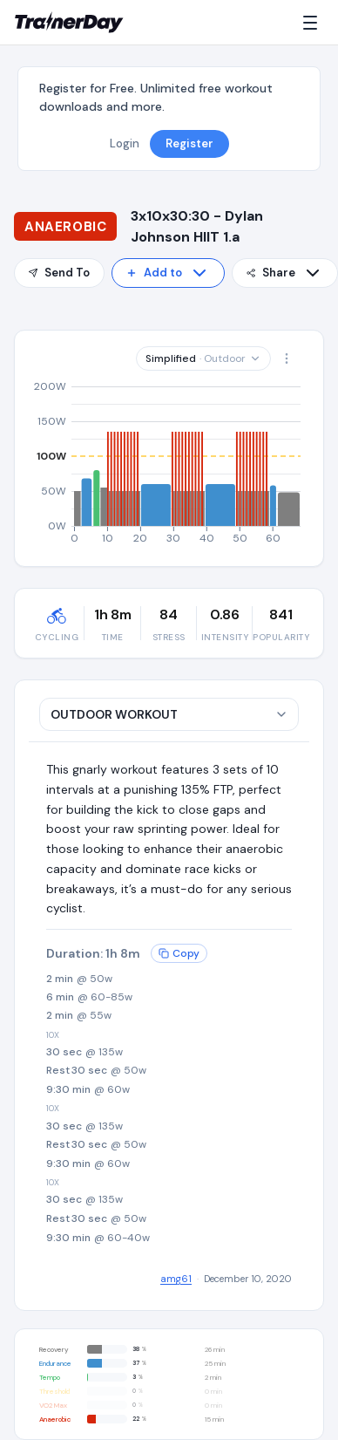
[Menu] (313, 22)
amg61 (176, 1279)
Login (124, 143)
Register (189, 143)
